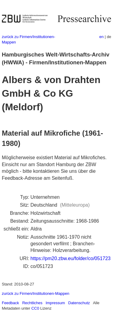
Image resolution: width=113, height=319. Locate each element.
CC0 (35, 308)
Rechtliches (32, 303)
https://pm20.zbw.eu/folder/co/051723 (70, 258)
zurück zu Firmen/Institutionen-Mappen (35, 293)
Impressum (55, 303)
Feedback (10, 303)
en (101, 36)
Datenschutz (79, 303)
